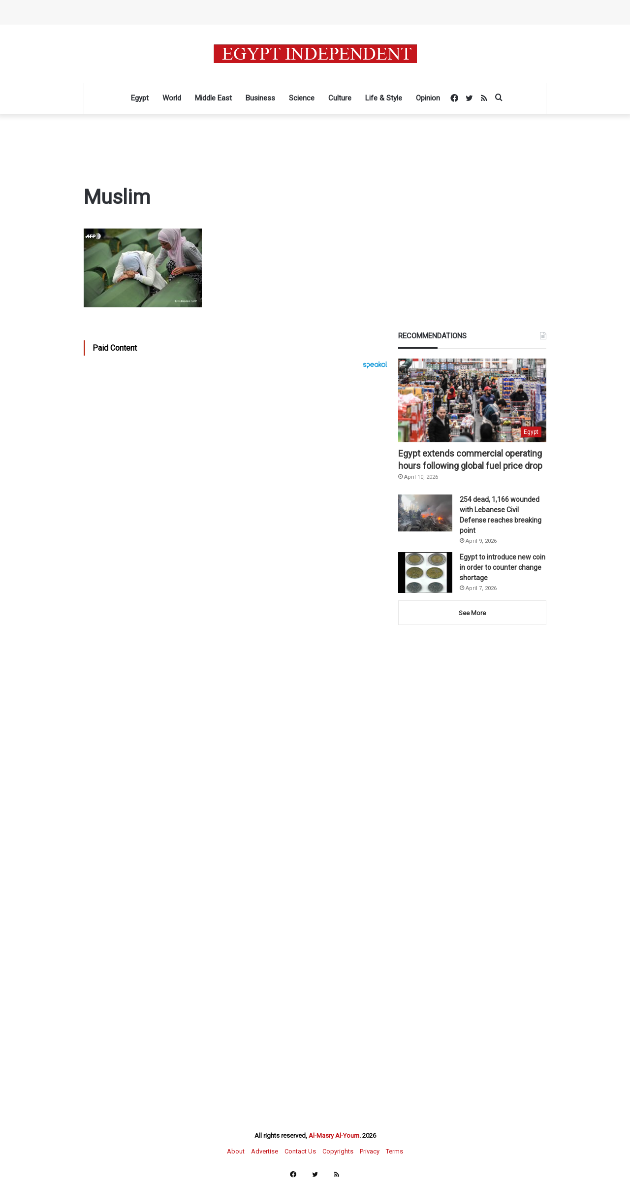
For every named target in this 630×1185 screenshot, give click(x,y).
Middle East (213, 98)
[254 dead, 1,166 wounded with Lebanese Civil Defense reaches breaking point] (425, 512)
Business (260, 98)
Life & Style (383, 98)
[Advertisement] (238, 477)
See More (472, 613)
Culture (339, 98)
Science (302, 98)
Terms (394, 1151)
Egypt (140, 98)
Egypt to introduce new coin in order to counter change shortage (502, 567)
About (236, 1151)
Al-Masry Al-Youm (334, 1135)
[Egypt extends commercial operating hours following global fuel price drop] (472, 400)
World (171, 98)
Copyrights (337, 1151)
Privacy (369, 1151)
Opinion (428, 98)
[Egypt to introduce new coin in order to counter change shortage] (425, 572)
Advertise (264, 1151)
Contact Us (300, 1151)
